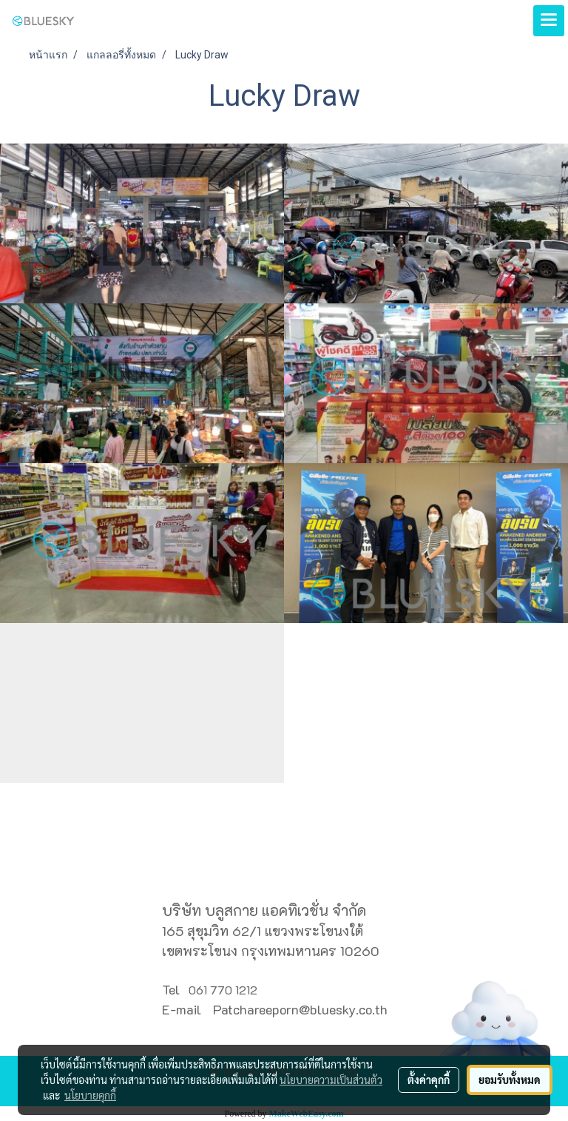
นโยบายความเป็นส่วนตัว (331, 1079)
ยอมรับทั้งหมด (510, 1079)
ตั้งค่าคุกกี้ (429, 1079)
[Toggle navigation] (548, 20)
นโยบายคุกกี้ (90, 1095)
